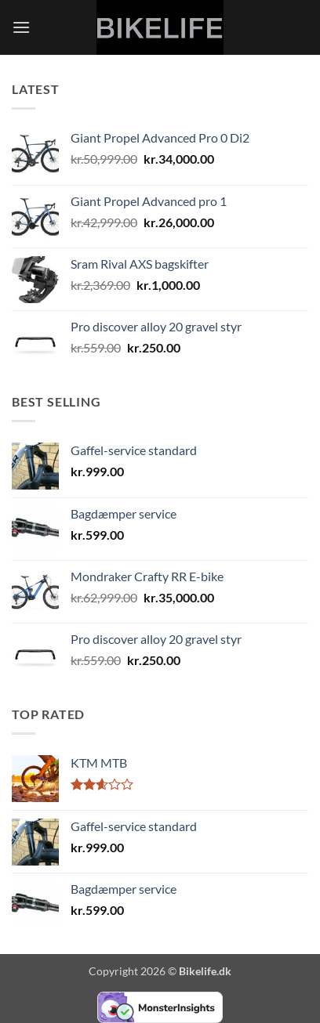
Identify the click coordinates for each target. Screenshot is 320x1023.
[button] (21, 27)
